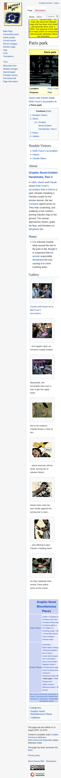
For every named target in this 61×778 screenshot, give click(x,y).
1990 (33, 182)
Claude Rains (39, 158)
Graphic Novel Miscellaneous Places (46, 606)
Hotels (33, 696)
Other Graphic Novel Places (38, 694)
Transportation (53, 699)
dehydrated (38, 259)
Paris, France (54, 89)
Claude (44, 98)
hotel (50, 189)
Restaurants (44, 699)
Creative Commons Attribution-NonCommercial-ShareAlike (43, 737)
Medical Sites (53, 696)
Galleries (35, 717)
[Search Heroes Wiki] (53, 16)
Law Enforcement (41, 696)
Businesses (52, 694)
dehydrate (34, 229)
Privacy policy (34, 755)
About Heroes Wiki (36, 761)
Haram (32, 98)
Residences (34, 699)
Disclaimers (51, 761)
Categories (35, 707)
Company (34, 204)
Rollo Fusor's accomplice (41, 101)
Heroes (52, 22)
